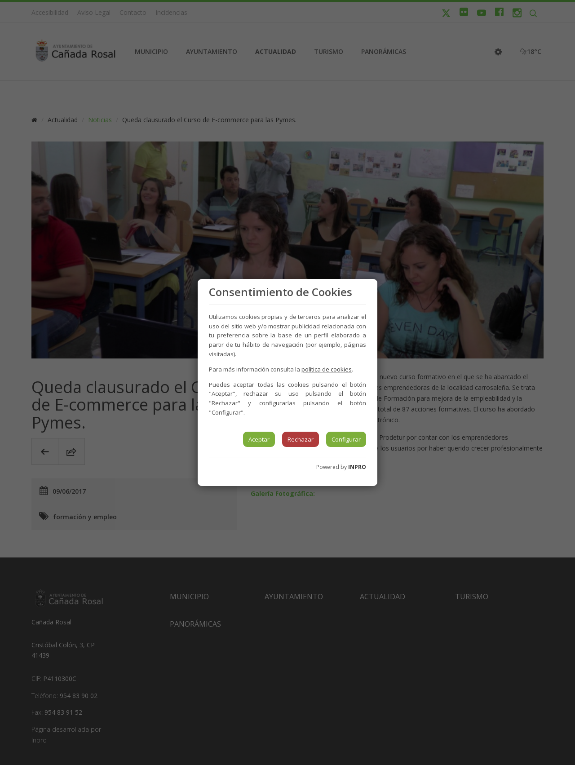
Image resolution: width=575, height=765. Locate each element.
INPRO (357, 467)
